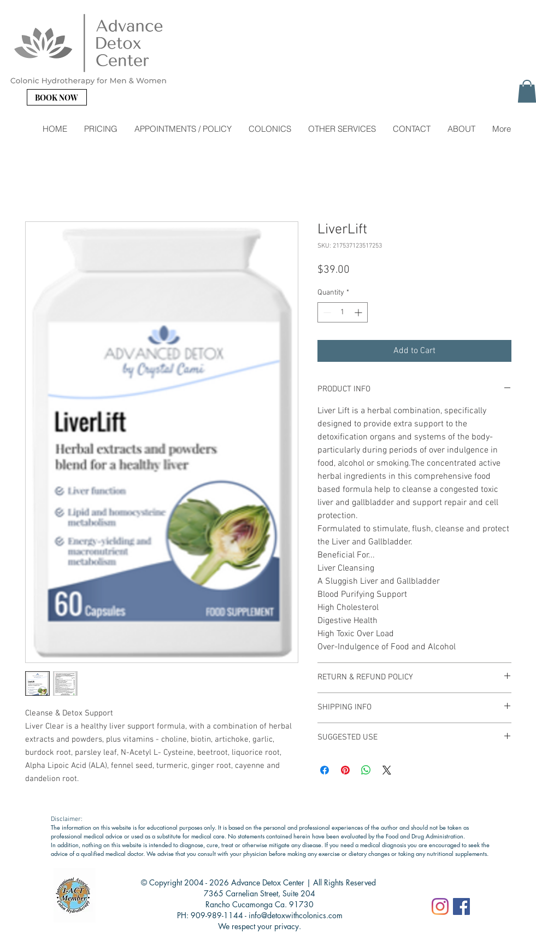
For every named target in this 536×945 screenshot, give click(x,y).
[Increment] (359, 312)
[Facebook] (461, 906)
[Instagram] (440, 906)
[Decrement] (326, 312)
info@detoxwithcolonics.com (296, 915)
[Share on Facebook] (324, 770)
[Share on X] (386, 770)
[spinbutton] (342, 312)
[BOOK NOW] (57, 97)
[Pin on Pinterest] (345, 770)
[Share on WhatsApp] (366, 770)
